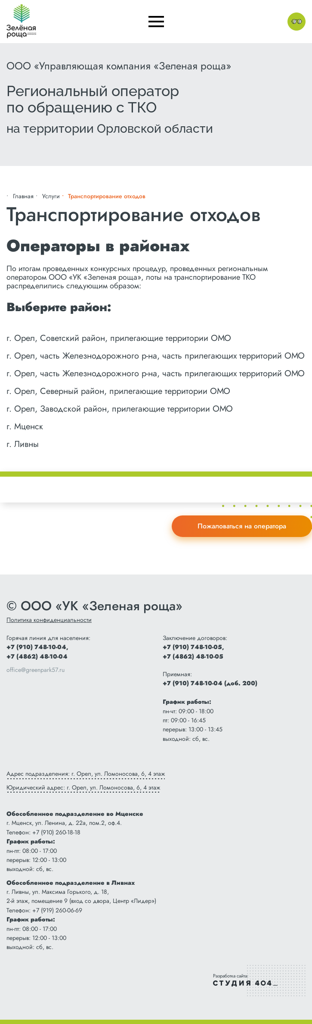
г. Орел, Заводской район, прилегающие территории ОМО (119, 409)
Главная (23, 196)
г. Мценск (24, 426)
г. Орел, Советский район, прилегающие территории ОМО (118, 338)
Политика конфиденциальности (49, 619)
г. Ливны (22, 444)
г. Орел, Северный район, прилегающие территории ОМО (118, 391)
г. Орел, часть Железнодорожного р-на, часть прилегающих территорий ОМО (155, 356)
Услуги (51, 196)
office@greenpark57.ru (35, 669)
